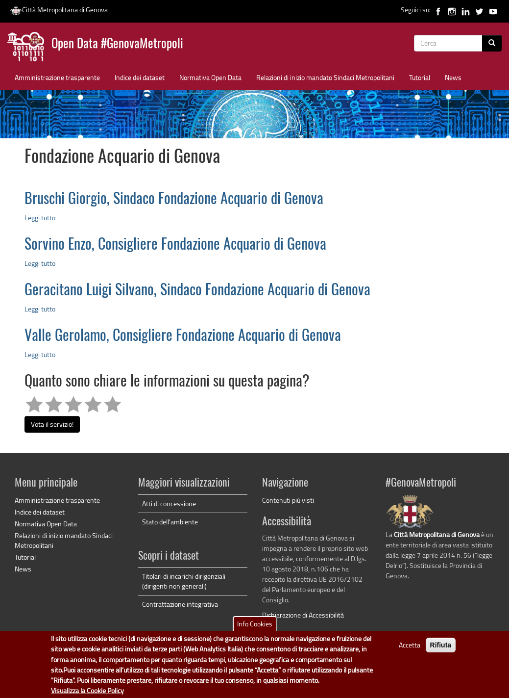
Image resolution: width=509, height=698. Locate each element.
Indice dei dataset (140, 77)
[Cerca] (492, 43)
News (453, 77)
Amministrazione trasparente (57, 77)
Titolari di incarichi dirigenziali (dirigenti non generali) (183, 581)
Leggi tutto (39, 217)
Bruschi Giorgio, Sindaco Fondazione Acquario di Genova (173, 199)
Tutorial (419, 77)
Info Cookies (254, 628)
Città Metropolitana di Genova (59, 9)
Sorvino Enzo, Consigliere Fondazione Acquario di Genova (175, 245)
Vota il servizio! (52, 424)
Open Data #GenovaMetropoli (117, 44)
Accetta (409, 649)
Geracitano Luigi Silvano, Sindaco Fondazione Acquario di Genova (197, 291)
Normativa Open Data (210, 77)
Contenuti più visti (288, 500)
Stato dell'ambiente (170, 521)
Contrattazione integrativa (180, 604)
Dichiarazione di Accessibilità (303, 615)
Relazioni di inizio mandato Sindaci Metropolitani (325, 77)
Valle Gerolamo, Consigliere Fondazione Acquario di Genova (182, 336)
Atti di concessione (169, 503)
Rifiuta (441, 650)
